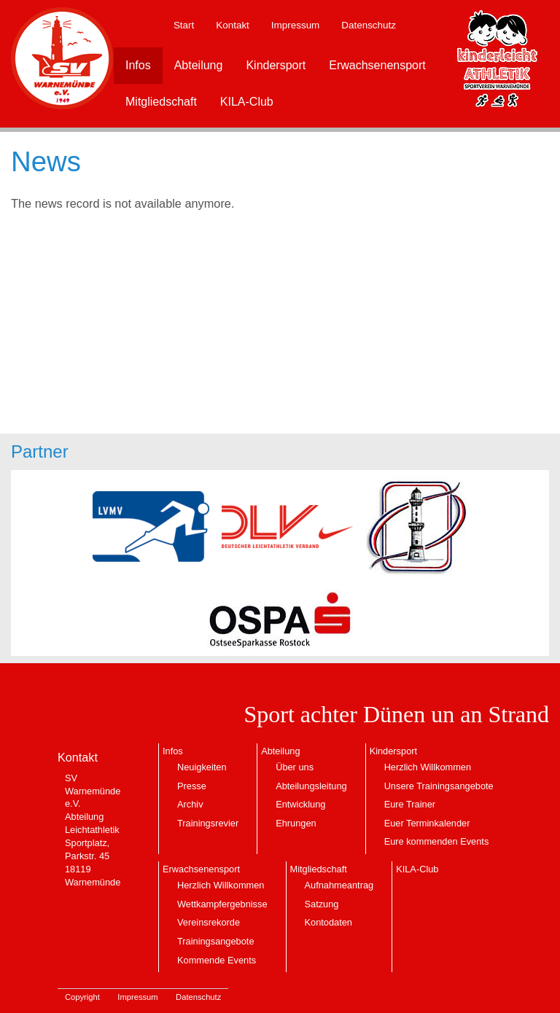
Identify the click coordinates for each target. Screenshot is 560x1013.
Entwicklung (300, 804)
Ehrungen (296, 823)
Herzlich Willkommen (427, 767)
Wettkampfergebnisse (222, 904)
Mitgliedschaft (161, 101)
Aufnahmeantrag (339, 885)
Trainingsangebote (215, 941)
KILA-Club (246, 101)
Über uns (295, 767)
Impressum (295, 25)
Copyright (82, 997)
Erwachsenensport (377, 65)
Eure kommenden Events (436, 841)
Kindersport (276, 65)
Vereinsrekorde (208, 922)
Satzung (322, 904)
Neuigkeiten (202, 767)
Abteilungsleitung (311, 786)
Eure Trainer (409, 804)
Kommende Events (216, 960)
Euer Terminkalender (427, 823)
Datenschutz (368, 25)
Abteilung (198, 65)
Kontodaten (328, 922)
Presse (191, 786)
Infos (138, 65)
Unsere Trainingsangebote (439, 786)
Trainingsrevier (207, 823)
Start (184, 25)
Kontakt (232, 25)
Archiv (190, 804)
